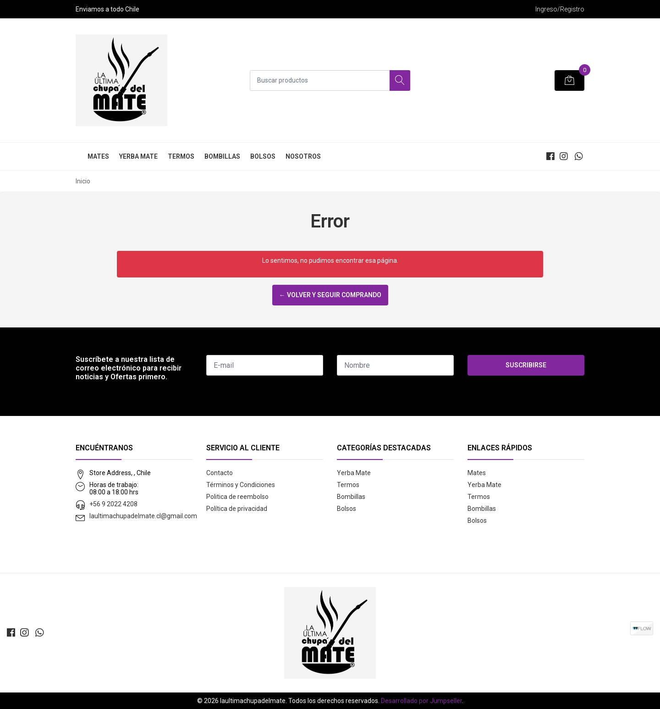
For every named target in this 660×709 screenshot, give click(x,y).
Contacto (219, 472)
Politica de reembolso (237, 496)
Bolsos (262, 156)
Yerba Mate (138, 156)
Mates (98, 156)
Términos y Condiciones (240, 484)
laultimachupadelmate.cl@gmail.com (143, 516)
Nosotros (303, 156)
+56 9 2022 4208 (113, 504)
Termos (181, 156)
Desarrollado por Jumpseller (421, 700)
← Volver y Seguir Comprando (330, 295)
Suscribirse (526, 365)
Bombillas (222, 156)
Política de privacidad (236, 508)
